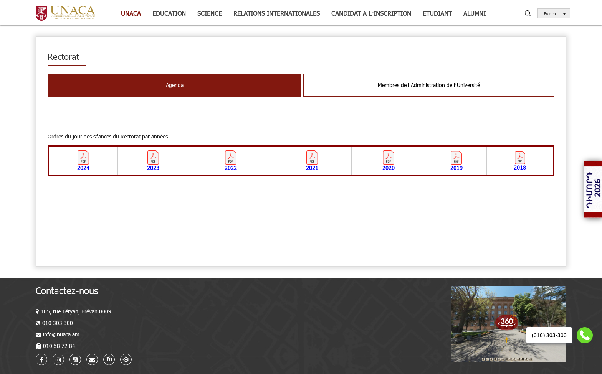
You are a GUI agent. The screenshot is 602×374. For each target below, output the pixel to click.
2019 (456, 168)
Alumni (474, 13)
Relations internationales (276, 13)
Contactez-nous (67, 290)
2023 (153, 168)
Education (169, 13)
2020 (388, 168)
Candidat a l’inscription (371, 13)
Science (209, 13)
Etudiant (437, 13)
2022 (231, 168)
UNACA (131, 13)
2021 (312, 168)
